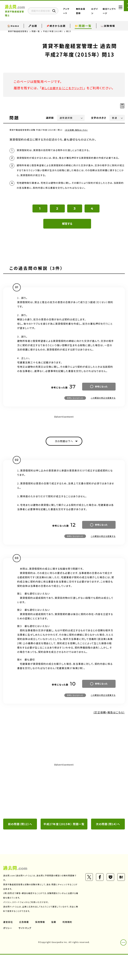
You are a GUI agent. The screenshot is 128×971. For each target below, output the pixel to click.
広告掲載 (24, 938)
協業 (54, 938)
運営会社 (8, 938)
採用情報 (41, 938)
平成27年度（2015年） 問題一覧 (64, 837)
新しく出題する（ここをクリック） (65, 88)
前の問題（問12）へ (20, 835)
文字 (98, 124)
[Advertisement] (64, 802)
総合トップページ (106, 11)
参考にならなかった (75, 408)
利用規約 (68, 938)
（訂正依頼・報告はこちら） (77, 136)
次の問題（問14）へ (108, 835)
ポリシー (7, 944)
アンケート (75, 11)
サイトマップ (25, 944)
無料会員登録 (85, 11)
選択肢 (50, 124)
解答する (67, 234)
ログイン (96, 11)
